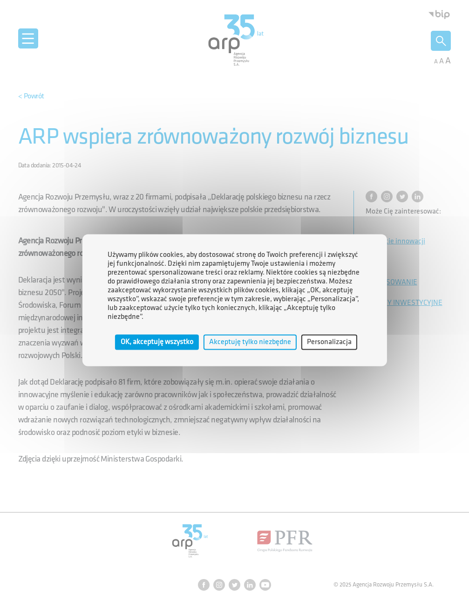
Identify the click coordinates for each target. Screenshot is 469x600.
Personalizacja (329, 342)
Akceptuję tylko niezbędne (250, 342)
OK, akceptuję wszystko (157, 342)
